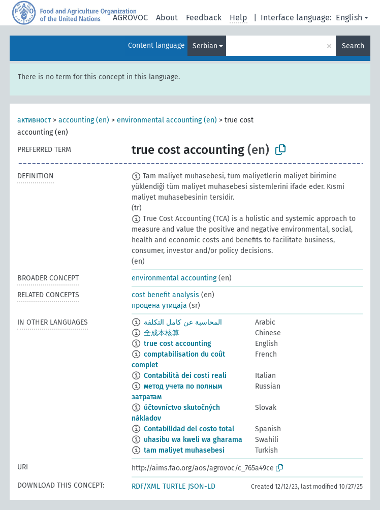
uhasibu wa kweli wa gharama (193, 439)
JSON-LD (201, 486)
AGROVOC (130, 17)
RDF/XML (146, 486)
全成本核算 (161, 333)
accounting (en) (83, 120)
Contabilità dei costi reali (185, 375)
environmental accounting (174, 278)
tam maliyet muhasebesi (184, 450)
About (167, 17)
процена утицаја (159, 305)
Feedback (203, 17)
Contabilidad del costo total (189, 429)
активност (34, 120)
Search (353, 46)
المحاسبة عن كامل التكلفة (183, 322)
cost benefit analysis (165, 295)
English (349, 17)
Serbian (205, 46)
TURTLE (174, 486)
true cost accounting (177, 343)
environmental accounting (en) (167, 120)
